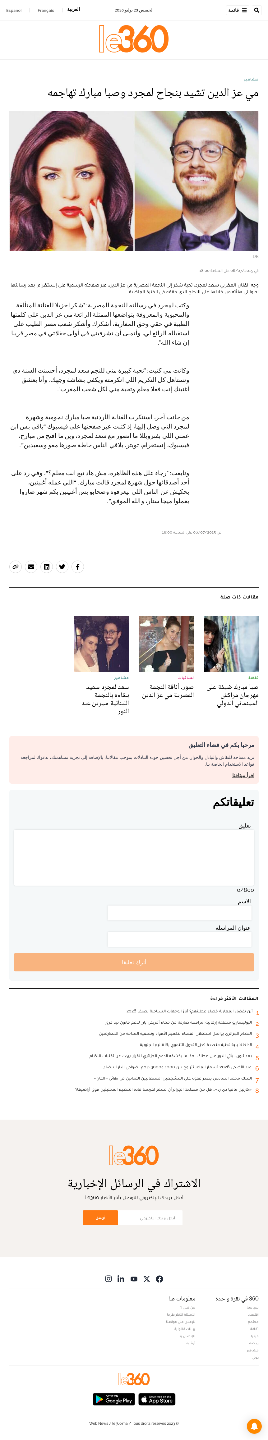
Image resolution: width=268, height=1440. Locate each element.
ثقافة (254, 1329)
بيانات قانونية (184, 1329)
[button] (254, 1426)
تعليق (244, 825)
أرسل (100, 1217)
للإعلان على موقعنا (180, 1321)
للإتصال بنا (186, 1336)
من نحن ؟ (187, 1307)
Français (46, 10)
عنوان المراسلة (233, 927)
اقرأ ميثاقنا (243, 775)
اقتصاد (253, 1314)
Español (13, 10)
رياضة (254, 1343)
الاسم (244, 901)
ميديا (255, 1336)
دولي (255, 1357)
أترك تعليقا (134, 962)
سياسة (253, 1307)
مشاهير (251, 79)
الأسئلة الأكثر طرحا (181, 1314)
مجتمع (253, 1321)
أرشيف (190, 1343)
